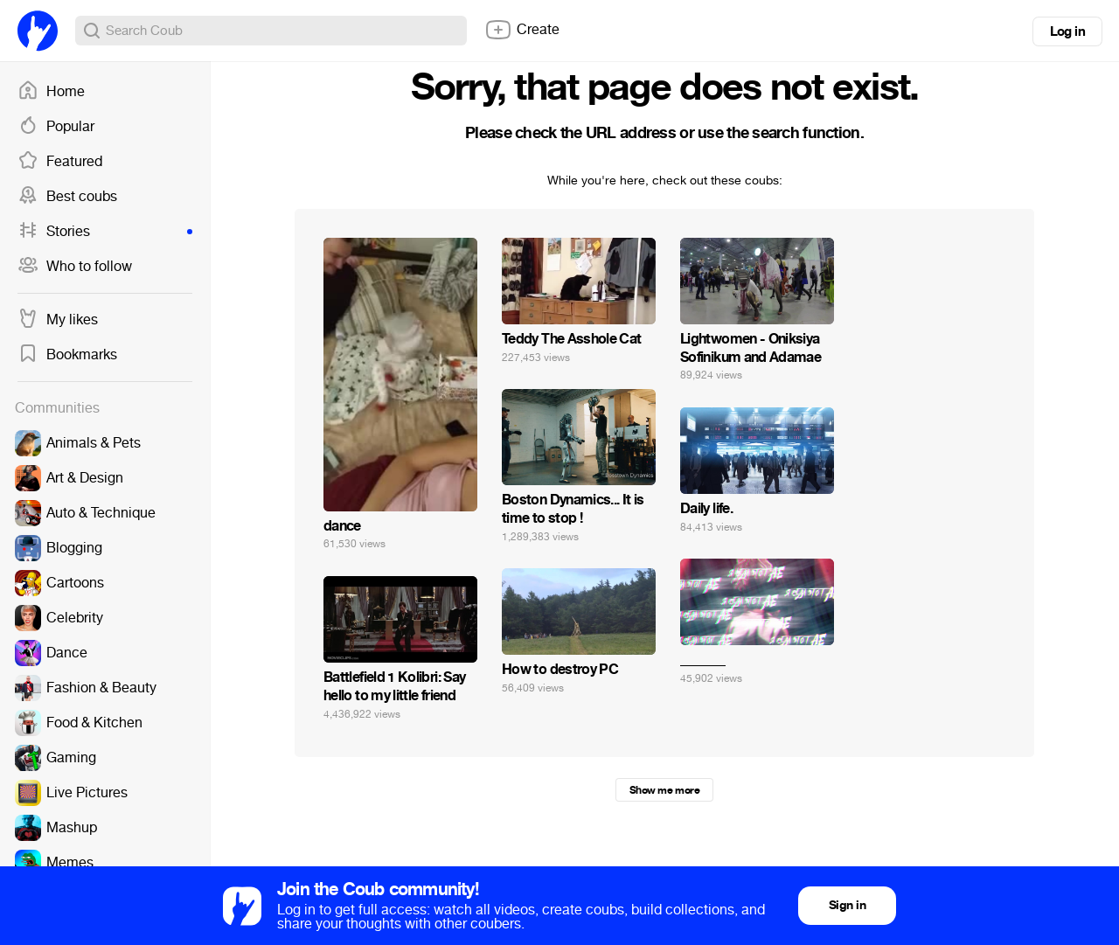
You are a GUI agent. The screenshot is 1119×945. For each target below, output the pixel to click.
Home (51, 92)
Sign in (847, 905)
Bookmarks (67, 355)
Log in (1067, 31)
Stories (104, 231)
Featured (59, 161)
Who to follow (74, 266)
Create (522, 30)
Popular (55, 127)
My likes (57, 320)
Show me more (664, 790)
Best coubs (67, 196)
